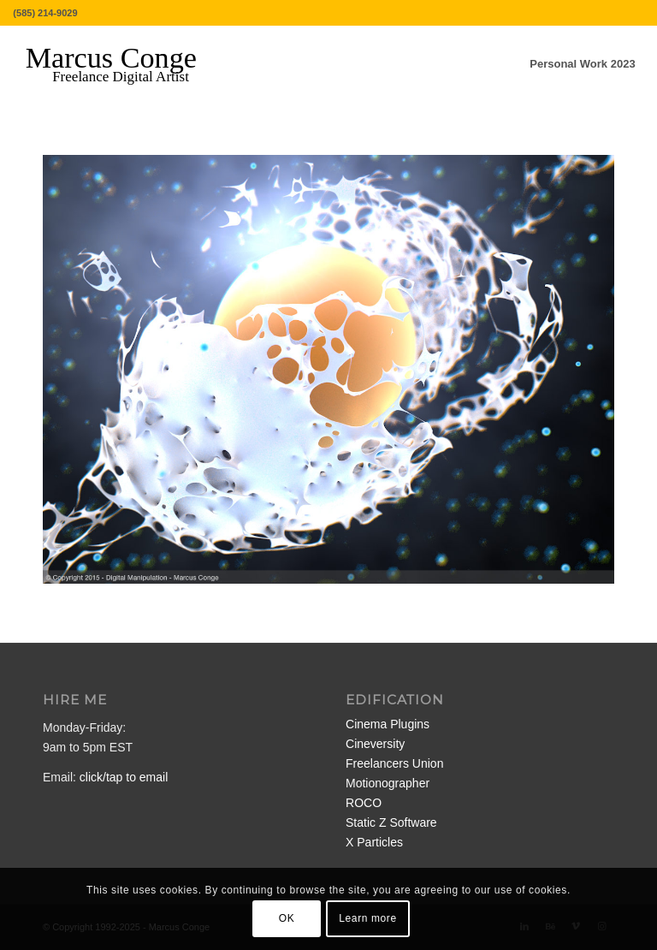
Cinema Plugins (387, 724)
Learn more (367, 918)
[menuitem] (582, 64)
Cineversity (375, 744)
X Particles (374, 842)
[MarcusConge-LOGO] (124, 64)
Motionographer (387, 783)
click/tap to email (124, 777)
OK (287, 918)
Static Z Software (391, 822)
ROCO (364, 803)
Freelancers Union (394, 763)
